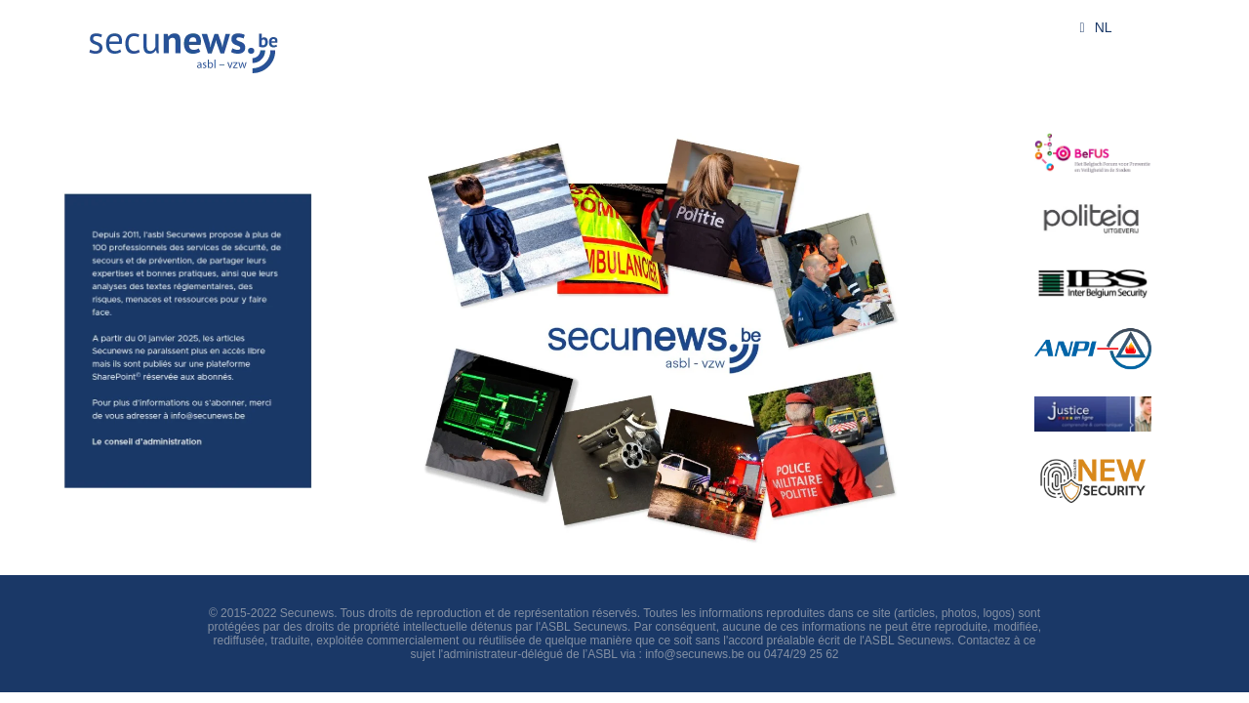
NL (1092, 27)
